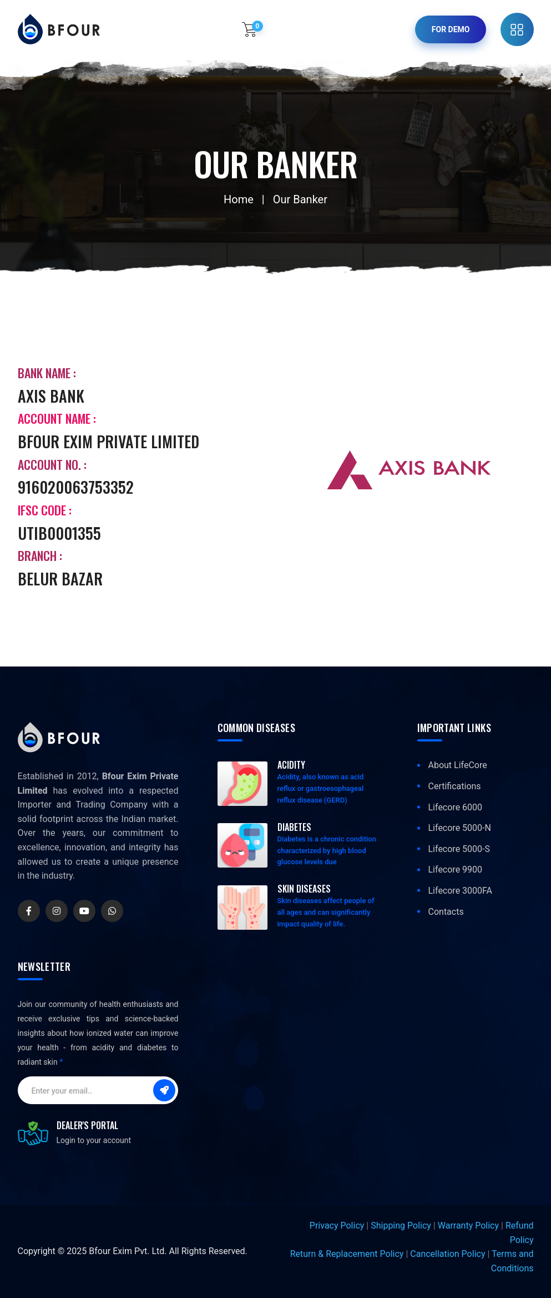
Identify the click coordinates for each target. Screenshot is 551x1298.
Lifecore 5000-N (459, 828)
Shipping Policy (401, 1225)
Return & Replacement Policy (347, 1254)
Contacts (446, 911)
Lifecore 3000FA (460, 890)
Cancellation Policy (447, 1254)
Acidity (291, 764)
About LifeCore (457, 765)
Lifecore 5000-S (459, 849)
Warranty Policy (468, 1225)
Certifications (454, 786)
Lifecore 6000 (455, 807)
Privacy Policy (337, 1225)
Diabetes (294, 827)
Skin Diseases (304, 888)
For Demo (451, 29)
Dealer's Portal (87, 1125)
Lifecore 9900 (455, 869)
